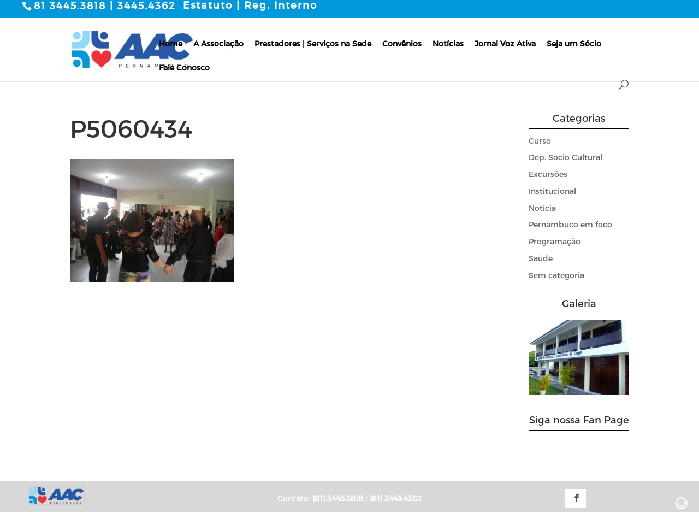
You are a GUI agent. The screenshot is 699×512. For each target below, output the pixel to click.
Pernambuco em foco (570, 224)
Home (170, 43)
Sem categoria (556, 274)
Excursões (548, 174)
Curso (540, 140)
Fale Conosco (184, 67)
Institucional (552, 190)
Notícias (448, 43)
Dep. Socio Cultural (565, 157)
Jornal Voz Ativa (505, 43)
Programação (554, 241)
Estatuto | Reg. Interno (250, 5)
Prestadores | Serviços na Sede (312, 43)
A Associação (218, 43)
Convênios (402, 43)
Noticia (542, 207)
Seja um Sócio (574, 43)
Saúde (541, 258)
